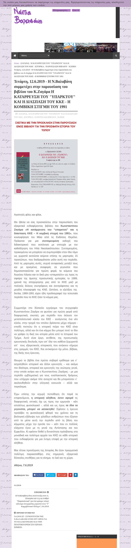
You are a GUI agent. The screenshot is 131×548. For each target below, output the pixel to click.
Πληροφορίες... (61, 10)
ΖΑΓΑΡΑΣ (21, 52)
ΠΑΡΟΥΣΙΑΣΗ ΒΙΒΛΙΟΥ (42, 55)
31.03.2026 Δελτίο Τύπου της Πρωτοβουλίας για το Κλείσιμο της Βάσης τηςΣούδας (105, 256)
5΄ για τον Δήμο (88, 100)
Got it (76, 10)
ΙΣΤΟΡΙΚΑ (25, 55)
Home (12, 52)
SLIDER (58, 55)
